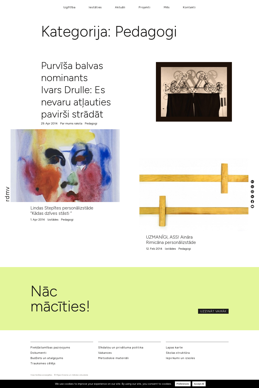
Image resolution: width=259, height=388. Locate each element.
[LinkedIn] (252, 196)
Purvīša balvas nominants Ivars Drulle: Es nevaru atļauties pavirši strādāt (76, 89)
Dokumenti (38, 353)
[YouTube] (252, 206)
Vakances (105, 353)
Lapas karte (174, 347)
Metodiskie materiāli (113, 358)
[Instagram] (252, 191)
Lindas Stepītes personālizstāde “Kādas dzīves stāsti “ (61, 210)
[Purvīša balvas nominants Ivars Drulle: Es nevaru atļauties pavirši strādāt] (193, 91)
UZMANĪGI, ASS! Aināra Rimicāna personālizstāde (171, 239)
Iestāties (95, 7)
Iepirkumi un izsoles (180, 358)
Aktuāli (120, 7)
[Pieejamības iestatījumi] (252, 186)
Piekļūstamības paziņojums (50, 347)
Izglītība (69, 7)
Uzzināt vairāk (213, 311)
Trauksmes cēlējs (42, 363)
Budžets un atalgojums (46, 358)
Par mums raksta (71, 123)
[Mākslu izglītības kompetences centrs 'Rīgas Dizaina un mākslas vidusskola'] (7, 194)
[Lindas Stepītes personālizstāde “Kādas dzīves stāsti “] (65, 165)
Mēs (167, 7)
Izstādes (52, 219)
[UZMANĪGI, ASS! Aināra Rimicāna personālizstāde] (193, 194)
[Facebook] (252, 201)
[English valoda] (252, 181)
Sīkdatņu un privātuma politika (120, 347)
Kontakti (189, 7)
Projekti (144, 7)
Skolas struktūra (178, 353)
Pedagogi (91, 123)
